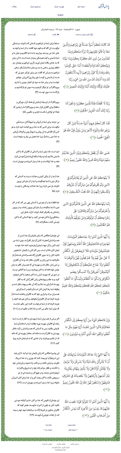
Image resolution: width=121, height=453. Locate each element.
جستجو (32, 34)
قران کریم (65, 447)
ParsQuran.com (60, 450)
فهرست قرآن (59, 7)
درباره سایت (74, 444)
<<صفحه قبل (73, 430)
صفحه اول (81, 7)
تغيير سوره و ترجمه (84, 34)
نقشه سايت (61, 444)
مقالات (14, 7)
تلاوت (56, 34)
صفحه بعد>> (47, 430)
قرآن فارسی (56, 447)
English (60, 15)
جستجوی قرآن (35, 7)
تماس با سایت (47, 444)
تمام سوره (71, 425)
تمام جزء (49, 425)
